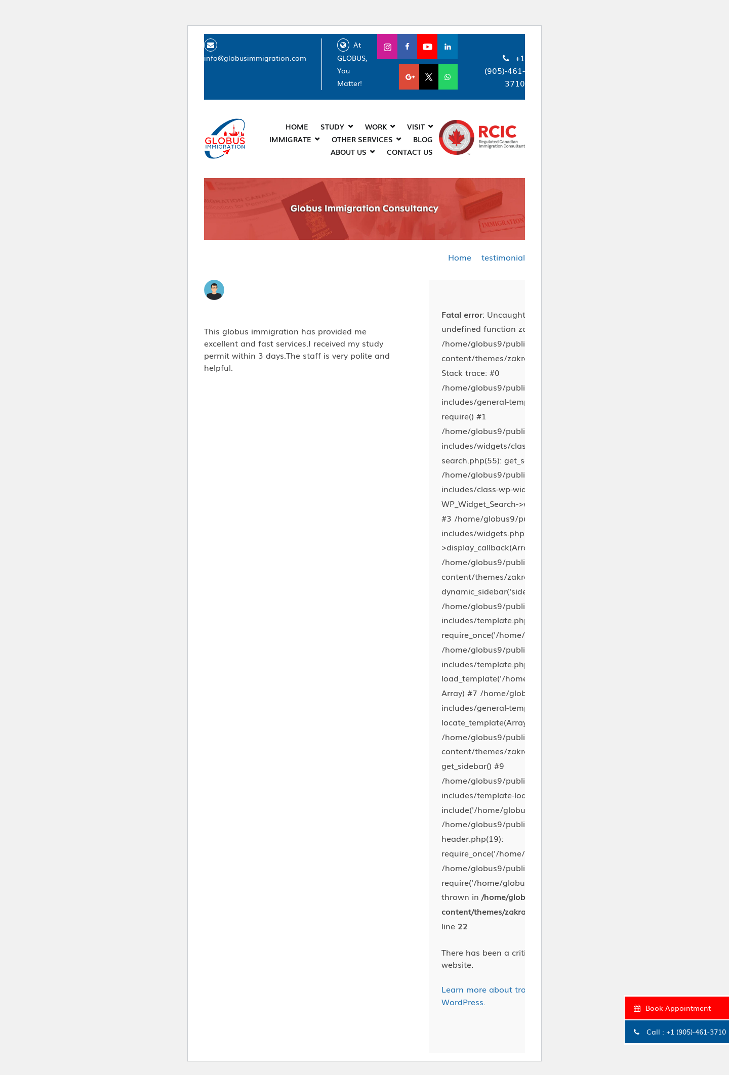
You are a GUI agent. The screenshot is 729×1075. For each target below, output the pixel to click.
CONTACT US (410, 151)
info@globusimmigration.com (255, 57)
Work (376, 125)
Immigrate (290, 138)
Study (332, 125)
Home (297, 125)
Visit (416, 125)
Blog (423, 138)
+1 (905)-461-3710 (695, 1031)
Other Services (362, 138)
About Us (349, 151)
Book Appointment (671, 1008)
